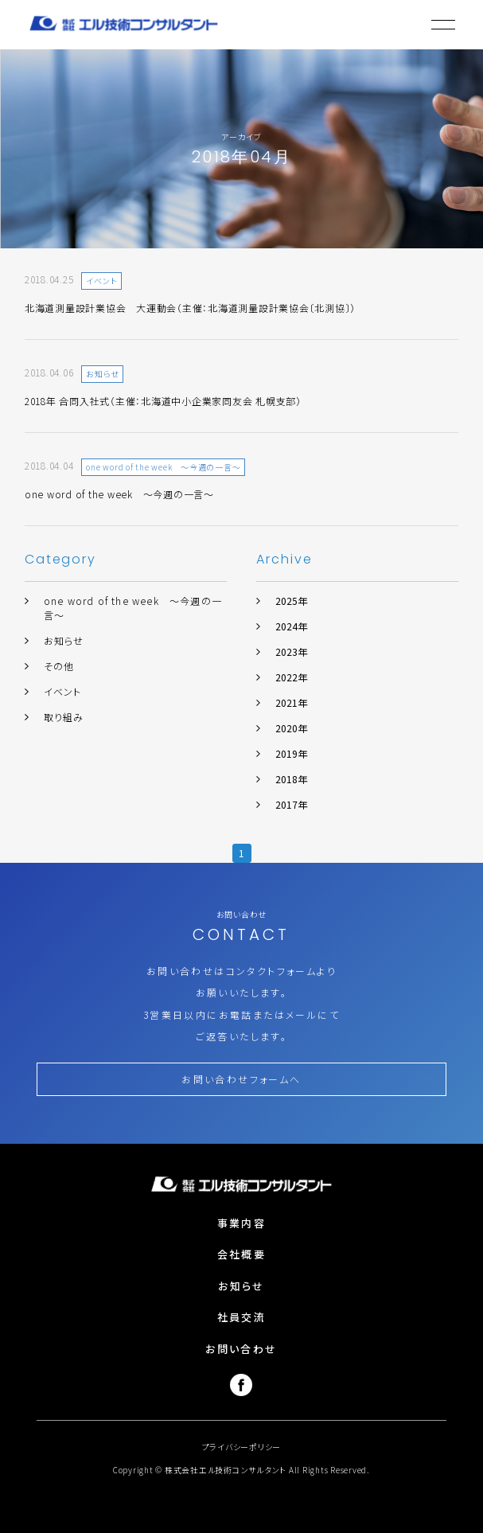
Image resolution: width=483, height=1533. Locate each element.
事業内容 (241, 1223)
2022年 (291, 677)
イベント (63, 691)
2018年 (291, 779)
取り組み (64, 717)
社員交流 (241, 1316)
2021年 (291, 702)
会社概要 (241, 1254)
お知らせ (64, 640)
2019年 (291, 753)
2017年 (291, 804)
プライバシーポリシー (242, 1447)
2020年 (291, 728)
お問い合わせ (241, 1348)
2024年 (291, 626)
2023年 (291, 651)
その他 (59, 666)
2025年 (291, 600)
